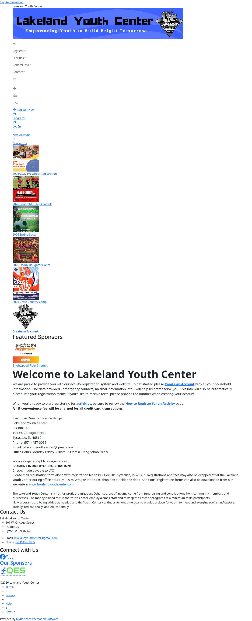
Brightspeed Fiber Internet (30, 365)
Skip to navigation (11, 2)
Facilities (18, 58)
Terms (10, 587)
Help (9, 603)
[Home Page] (22, 43)
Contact (18, 72)
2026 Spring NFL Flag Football (32, 204)
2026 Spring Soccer (25, 234)
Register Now (25, 110)
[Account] (22, 78)
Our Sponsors (16, 562)
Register (18, 51)
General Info (21, 65)
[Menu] (15, 102)
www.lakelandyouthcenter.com (51, 484)
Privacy (10, 595)
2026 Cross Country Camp (30, 302)
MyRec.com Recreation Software (37, 619)
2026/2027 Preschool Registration (35, 174)
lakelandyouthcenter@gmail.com (36, 538)
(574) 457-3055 (25, 542)
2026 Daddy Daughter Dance (32, 265)
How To (10, 612)
